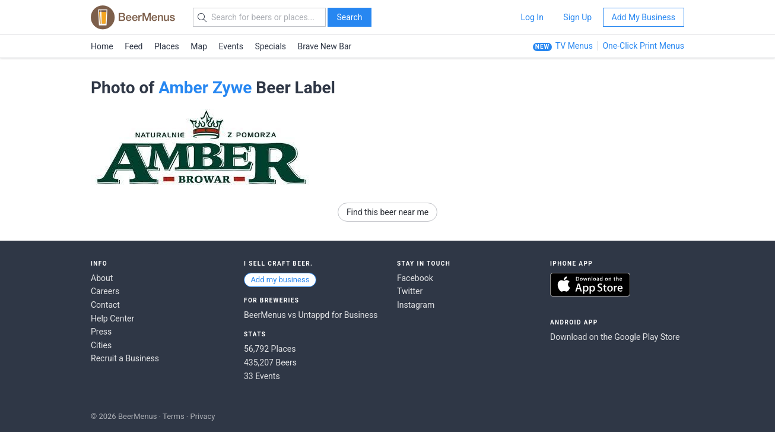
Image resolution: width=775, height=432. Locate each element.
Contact (105, 305)
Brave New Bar (325, 46)
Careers (105, 291)
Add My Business (643, 17)
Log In (531, 17)
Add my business (279, 279)
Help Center (112, 318)
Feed (133, 46)
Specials (270, 46)
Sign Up (577, 17)
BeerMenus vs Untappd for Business (310, 315)
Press (101, 331)
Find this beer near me (387, 212)
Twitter (410, 291)
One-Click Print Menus (643, 46)
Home (102, 46)
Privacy (202, 416)
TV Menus (574, 46)
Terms (174, 416)
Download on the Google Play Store (614, 337)
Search (349, 17)
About (102, 278)
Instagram (415, 305)
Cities (101, 345)
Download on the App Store (590, 285)
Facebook (415, 278)
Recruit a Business (125, 358)
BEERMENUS (133, 17)
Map (198, 46)
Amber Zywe (205, 87)
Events (231, 46)
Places (166, 46)
